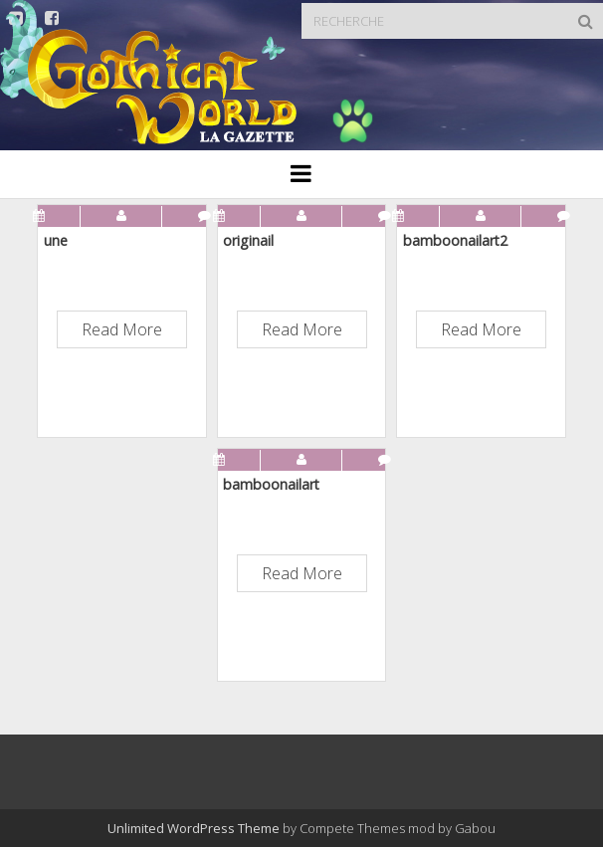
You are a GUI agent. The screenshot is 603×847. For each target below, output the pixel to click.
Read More (122, 329)
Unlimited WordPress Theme (193, 828)
